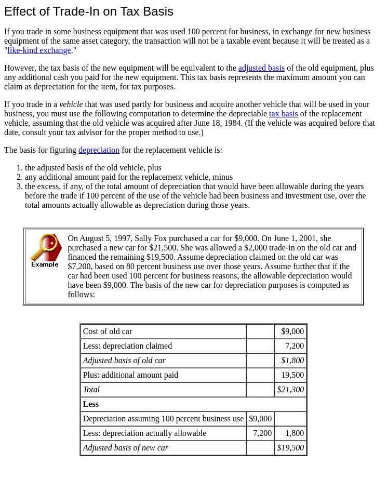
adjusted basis (261, 67)
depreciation (98, 149)
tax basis (283, 113)
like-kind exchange (39, 50)
